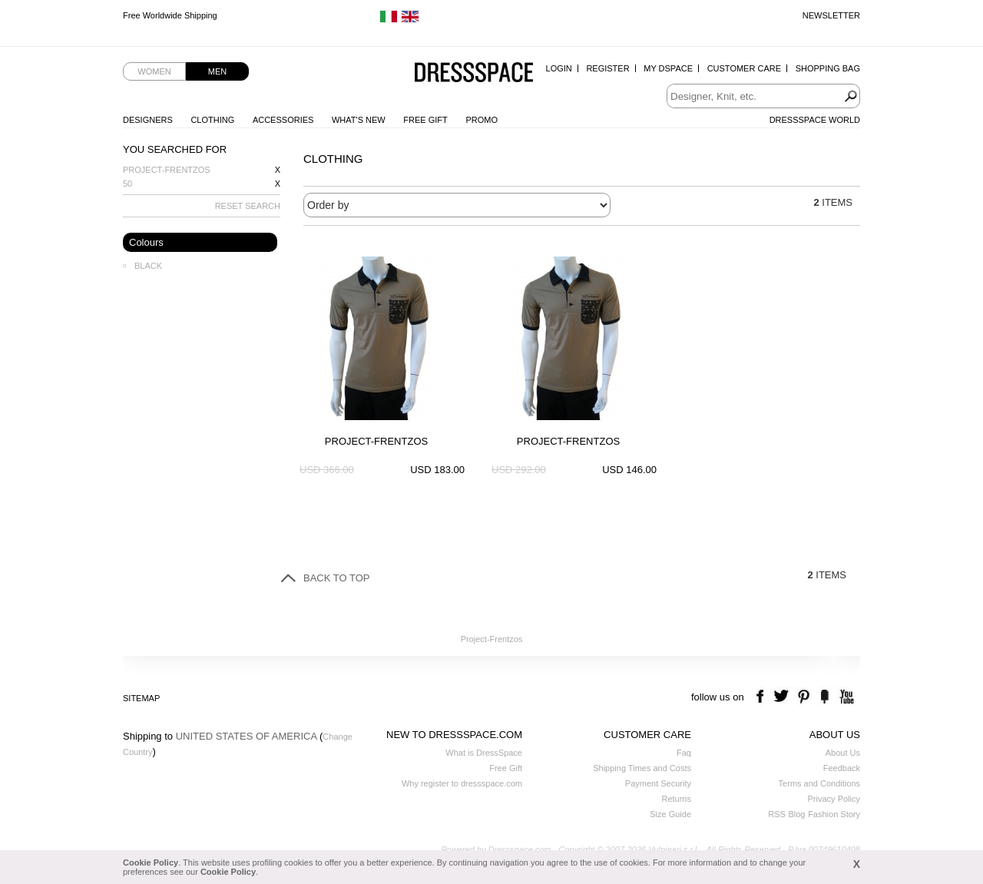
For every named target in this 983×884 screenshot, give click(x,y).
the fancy (824, 697)
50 (127, 183)
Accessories (283, 119)
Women (153, 71)
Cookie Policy (150, 862)
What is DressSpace (483, 752)
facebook (762, 697)
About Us (843, 752)
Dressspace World (815, 119)
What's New (359, 119)
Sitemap (141, 698)
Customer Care (744, 68)
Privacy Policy (834, 798)
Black (148, 265)
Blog (796, 814)
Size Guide (670, 814)
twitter (783, 697)
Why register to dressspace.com (462, 783)
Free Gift (425, 119)
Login (559, 68)
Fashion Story (834, 814)
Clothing (212, 119)
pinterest (803, 697)
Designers (148, 119)
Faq (684, 752)
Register (607, 68)
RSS (777, 814)
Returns (676, 798)
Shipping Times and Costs (642, 768)
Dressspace (474, 73)
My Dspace (668, 68)
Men (217, 71)
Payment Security (658, 783)
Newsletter (831, 15)
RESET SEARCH (247, 205)
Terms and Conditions (819, 783)
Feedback (841, 768)
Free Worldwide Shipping (170, 15)
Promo (481, 119)
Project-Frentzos (166, 169)
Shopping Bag (828, 68)
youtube (845, 697)
